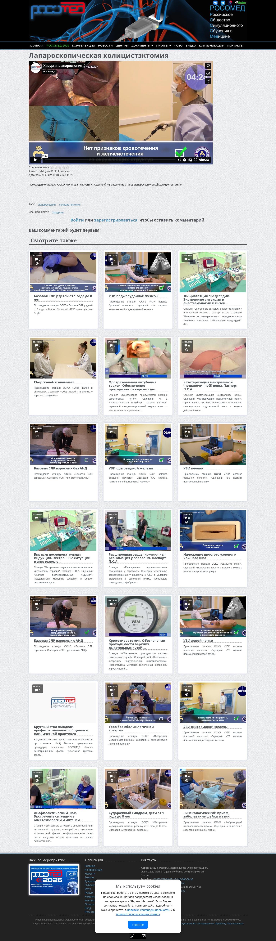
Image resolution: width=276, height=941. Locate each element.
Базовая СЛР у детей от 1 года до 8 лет (63, 298)
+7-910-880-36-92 (183, 879)
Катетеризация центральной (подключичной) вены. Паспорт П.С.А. (210, 385)
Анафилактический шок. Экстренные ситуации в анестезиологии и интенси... (58, 816)
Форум (89, 892)
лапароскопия (47, 204)
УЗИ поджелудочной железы (133, 296)
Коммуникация (211, 45)
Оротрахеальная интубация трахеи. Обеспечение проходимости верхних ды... (133, 385)
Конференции (83, 45)
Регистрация (93, 911)
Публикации (92, 885)
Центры (122, 45)
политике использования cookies (138, 914)
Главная (37, 45)
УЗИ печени (193, 468)
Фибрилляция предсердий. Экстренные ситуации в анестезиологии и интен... (206, 299)
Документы (142, 45)
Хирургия (58, 212)
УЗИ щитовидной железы (131, 468)
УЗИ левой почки (198, 640)
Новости (105, 45)
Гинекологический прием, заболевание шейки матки (206, 814)
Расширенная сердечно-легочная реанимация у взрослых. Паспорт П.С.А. (137, 558)
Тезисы (89, 877)
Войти (242, 2)
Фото (178, 45)
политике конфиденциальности (148, 910)
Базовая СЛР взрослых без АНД (60, 468)
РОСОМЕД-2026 (58, 45)
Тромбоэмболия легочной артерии (131, 728)
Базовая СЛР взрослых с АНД (58, 640)
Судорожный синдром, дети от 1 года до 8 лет (136, 814)
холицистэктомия (69, 204)
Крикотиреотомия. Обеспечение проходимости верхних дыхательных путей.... (137, 644)
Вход (88, 908)
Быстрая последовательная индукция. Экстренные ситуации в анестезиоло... (62, 558)
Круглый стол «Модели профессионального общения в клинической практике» (61, 730)
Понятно (138, 924)
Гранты (163, 45)
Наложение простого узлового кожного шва (209, 556)
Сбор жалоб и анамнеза (54, 382)
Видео (191, 45)
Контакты (235, 45)
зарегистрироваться (115, 220)
